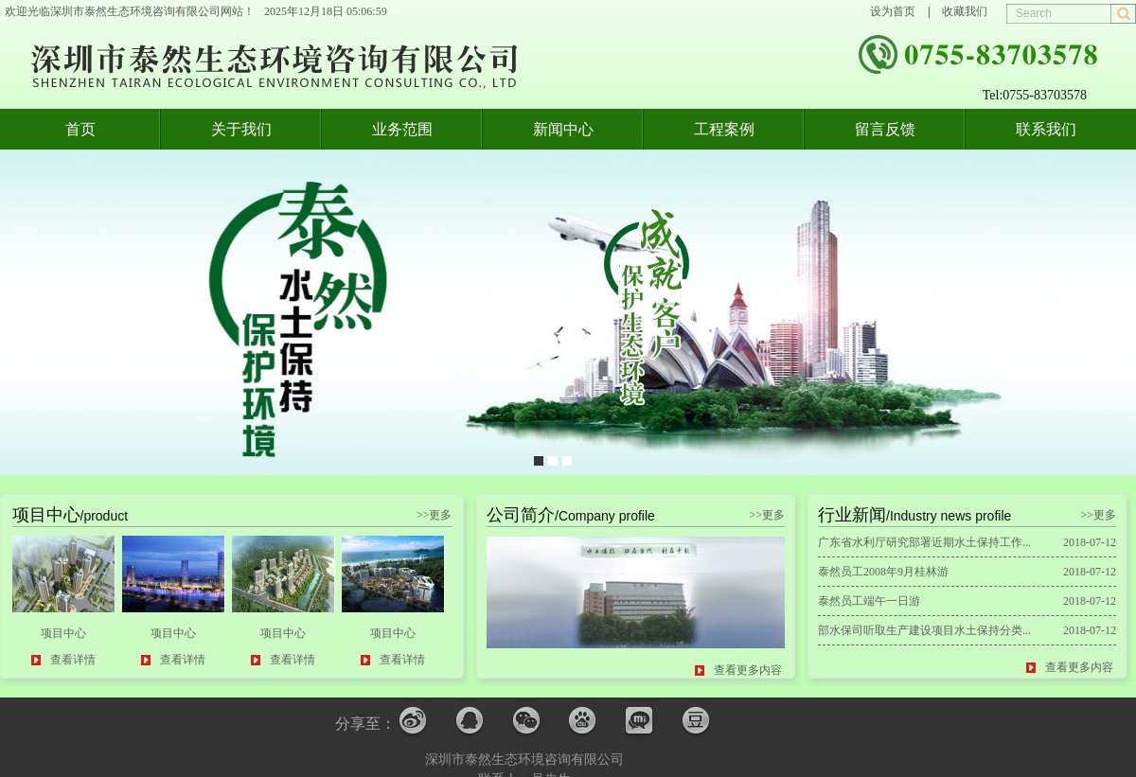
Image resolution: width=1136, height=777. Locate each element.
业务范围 (402, 129)
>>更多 (435, 514)
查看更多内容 (748, 670)
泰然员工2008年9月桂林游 (883, 571)
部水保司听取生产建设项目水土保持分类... (924, 630)
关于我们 (241, 129)
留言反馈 (885, 129)
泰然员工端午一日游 (869, 601)
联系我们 (1046, 129)
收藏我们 (964, 11)
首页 (80, 129)
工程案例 (724, 129)
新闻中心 (563, 129)
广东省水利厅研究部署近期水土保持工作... (924, 542)
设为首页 (892, 11)
